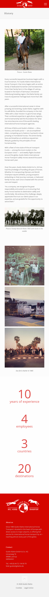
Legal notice (28, 588)
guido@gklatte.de (17, 566)
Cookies (19, 588)
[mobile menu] (45, 4)
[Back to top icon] (24, 579)
